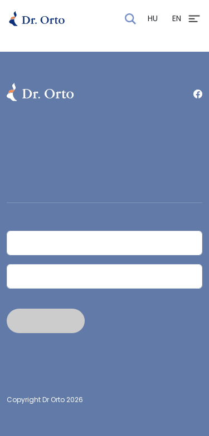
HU (153, 18)
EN (176, 18)
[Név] (104, 243)
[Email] (104, 276)
